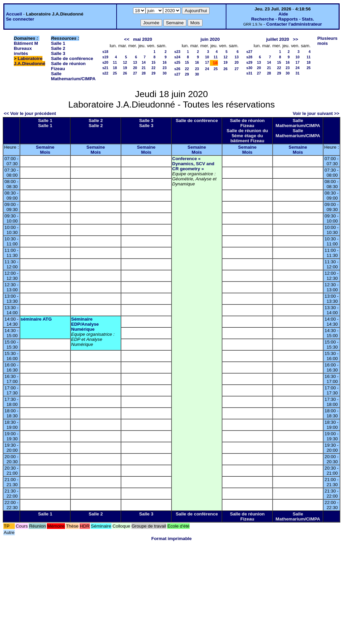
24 (207, 69)
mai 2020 (142, 39)
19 (125, 68)
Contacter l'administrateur (294, 24)
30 (164, 73)
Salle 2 (58, 48)
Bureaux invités (23, 51)
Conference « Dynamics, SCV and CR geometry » (193, 163)
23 (164, 68)
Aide (283, 14)
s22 (105, 73)
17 (207, 62)
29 (154, 73)
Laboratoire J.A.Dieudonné (29, 61)
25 (115, 73)
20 (135, 68)
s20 (105, 62)
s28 (249, 57)
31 (297, 73)
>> (295, 39)
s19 (105, 57)
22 (154, 68)
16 (164, 62)
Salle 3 (58, 53)
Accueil (14, 14)
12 (125, 62)
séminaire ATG (36, 319)
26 (125, 73)
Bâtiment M (26, 43)
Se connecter (20, 19)
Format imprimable (171, 538)
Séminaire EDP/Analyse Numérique (85, 324)
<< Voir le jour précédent (30, 113)
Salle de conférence (72, 58)
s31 (249, 73)
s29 (249, 62)
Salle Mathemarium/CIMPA (73, 76)
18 (115, 68)
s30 (249, 68)
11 (115, 62)
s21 (105, 68)
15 (154, 62)
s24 (177, 57)
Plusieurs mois (327, 41)
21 (144, 68)
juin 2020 (210, 39)
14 (144, 62)
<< (126, 39)
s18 (105, 52)
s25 (177, 62)
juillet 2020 (277, 39)
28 (144, 73)
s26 (177, 69)
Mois (45, 152)
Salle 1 (58, 43)
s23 (177, 52)
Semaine (45, 147)
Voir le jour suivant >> (316, 113)
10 (207, 57)
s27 (177, 74)
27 (135, 73)
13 (135, 62)
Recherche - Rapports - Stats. (282, 19)
